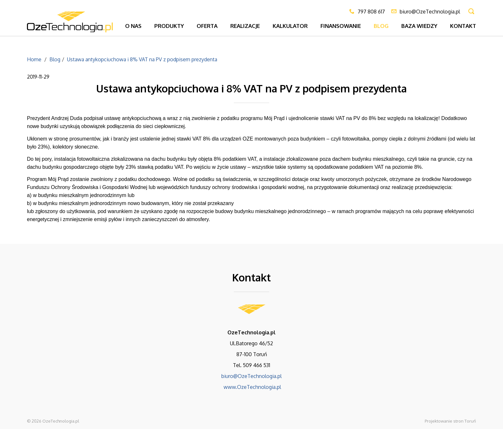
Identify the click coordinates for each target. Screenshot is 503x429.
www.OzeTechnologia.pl (251, 387)
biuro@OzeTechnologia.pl (251, 376)
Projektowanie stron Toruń (450, 421)
